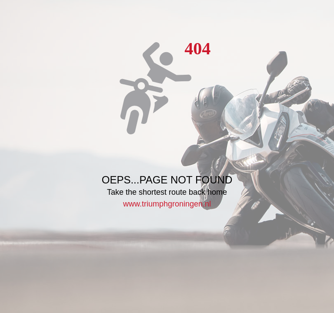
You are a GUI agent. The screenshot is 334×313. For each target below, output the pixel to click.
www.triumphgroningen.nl (167, 204)
